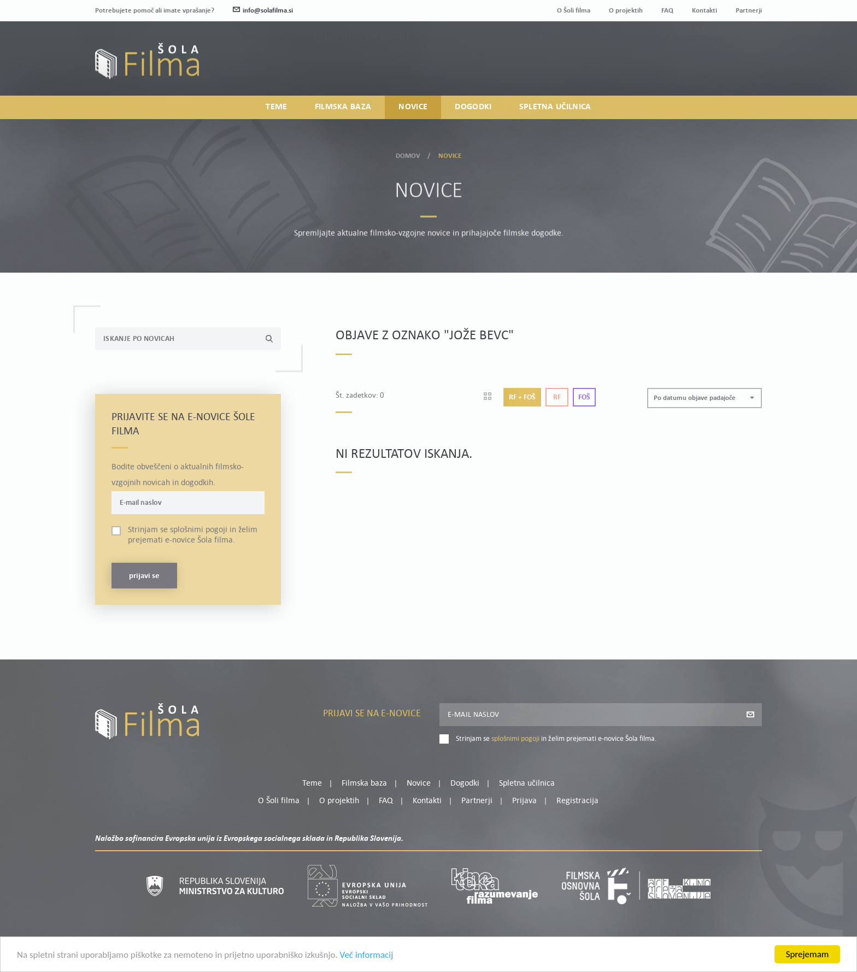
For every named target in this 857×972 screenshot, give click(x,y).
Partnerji (749, 10)
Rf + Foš (522, 397)
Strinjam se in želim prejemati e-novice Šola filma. (192, 535)
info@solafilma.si (263, 10)
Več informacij (367, 956)
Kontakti (704, 10)
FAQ (667, 10)
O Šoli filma (573, 10)
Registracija (743, 67)
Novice (412, 107)
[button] (704, 398)
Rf (557, 397)
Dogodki (473, 107)
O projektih (626, 10)
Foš (584, 397)
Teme (276, 107)
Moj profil (706, 53)
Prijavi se (144, 576)
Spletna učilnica (555, 107)
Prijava (694, 67)
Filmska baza (343, 107)
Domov (408, 153)
